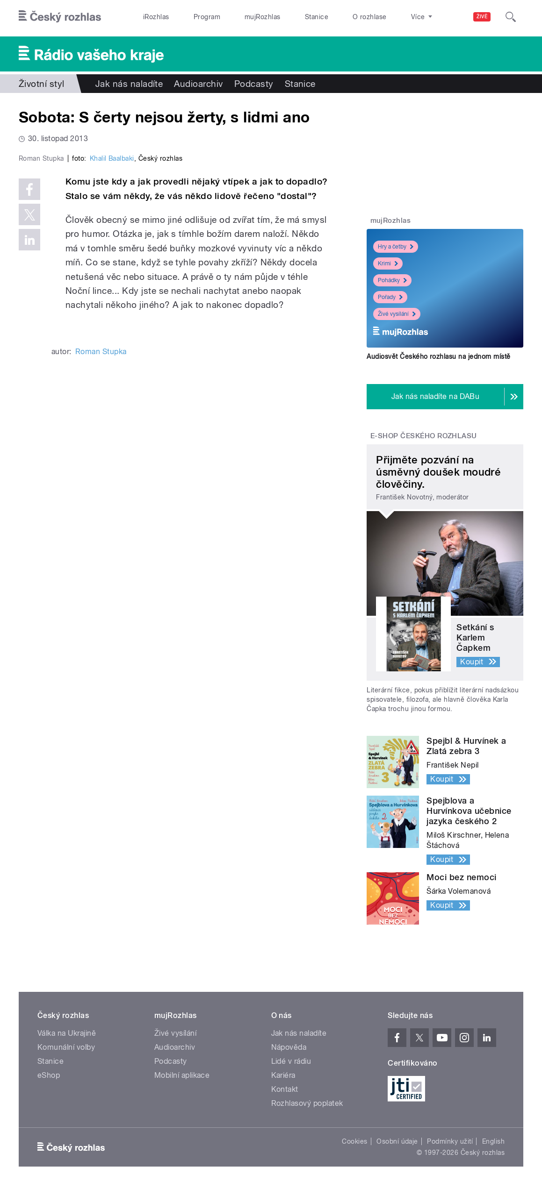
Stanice (316, 17)
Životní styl (42, 83)
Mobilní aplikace (182, 1075)
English (493, 1141)
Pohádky (392, 280)
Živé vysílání (397, 314)
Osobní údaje (397, 1141)
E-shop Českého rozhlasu (423, 436)
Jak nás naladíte (129, 83)
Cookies (354, 1141)
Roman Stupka (101, 534)
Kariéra (283, 1075)
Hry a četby (395, 246)
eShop (48, 1075)
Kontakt (284, 1089)
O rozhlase (370, 17)
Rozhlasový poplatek (307, 1103)
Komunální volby (66, 1047)
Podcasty (254, 83)
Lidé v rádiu (291, 1061)
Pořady (390, 297)
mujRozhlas (263, 17)
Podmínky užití (450, 1141)
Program (207, 17)
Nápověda (289, 1047)
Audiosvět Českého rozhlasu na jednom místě (438, 356)
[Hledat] (510, 17)
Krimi (388, 263)
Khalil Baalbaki (112, 341)
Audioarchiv (198, 83)
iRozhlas (156, 17)
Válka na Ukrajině (66, 1033)
